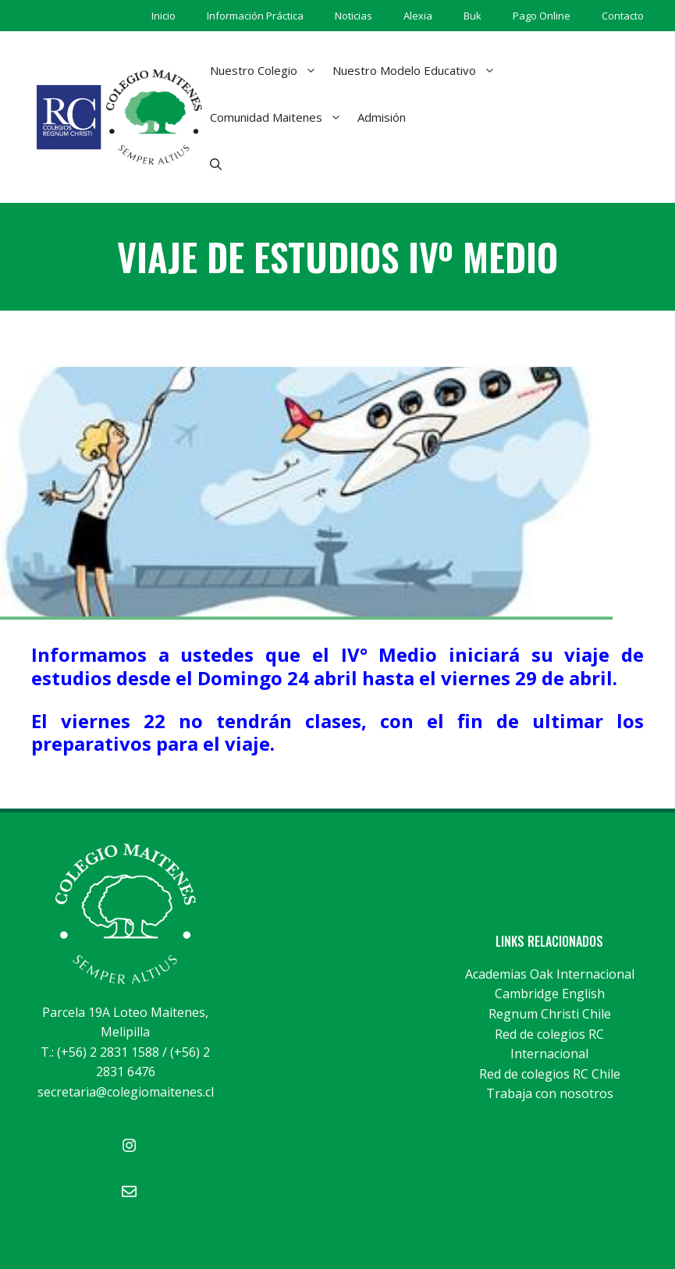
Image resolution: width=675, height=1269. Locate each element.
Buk (472, 16)
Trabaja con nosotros (549, 1093)
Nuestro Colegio (267, 70)
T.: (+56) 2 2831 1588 (100, 1052)
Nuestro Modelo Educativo (417, 70)
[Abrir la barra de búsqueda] (215, 163)
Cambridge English (550, 993)
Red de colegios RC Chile (549, 1073)
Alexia (417, 16)
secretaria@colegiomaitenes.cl (125, 1091)
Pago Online (541, 16)
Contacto (623, 16)
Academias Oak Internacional (549, 974)
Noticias (353, 16)
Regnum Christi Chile (549, 1013)
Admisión (381, 117)
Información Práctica (255, 16)
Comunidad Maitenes (280, 117)
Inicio (163, 16)
